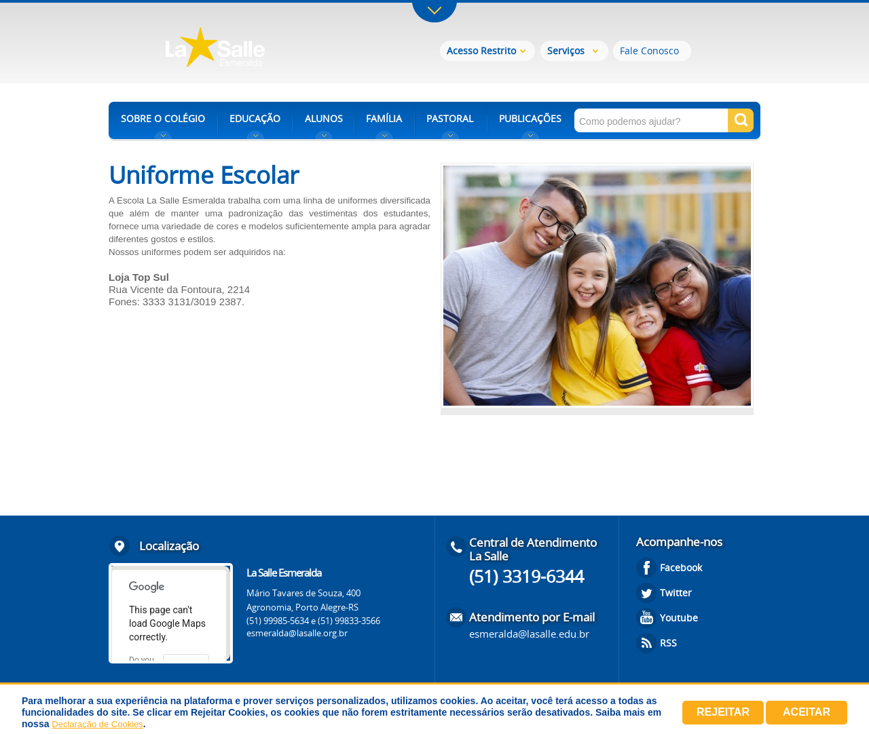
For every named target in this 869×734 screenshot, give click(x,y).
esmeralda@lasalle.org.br (297, 633)
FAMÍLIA (384, 118)
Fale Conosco (649, 50)
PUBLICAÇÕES (530, 118)
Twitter (676, 592)
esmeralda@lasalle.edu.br (529, 633)
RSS (668, 642)
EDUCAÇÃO (254, 118)
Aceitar (806, 712)
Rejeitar (723, 712)
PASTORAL (449, 118)
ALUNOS (324, 118)
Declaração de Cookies (97, 724)
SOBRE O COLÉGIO (163, 118)
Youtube (679, 617)
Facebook (681, 567)
